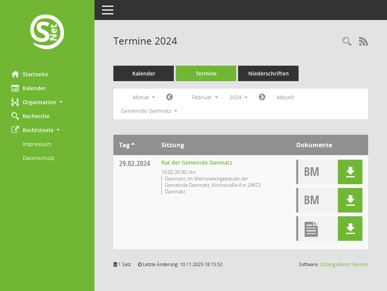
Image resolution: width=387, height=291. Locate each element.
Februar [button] (205, 97)
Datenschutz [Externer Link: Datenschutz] (38, 158)
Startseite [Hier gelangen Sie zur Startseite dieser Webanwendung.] (29, 74)
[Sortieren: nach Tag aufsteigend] (133, 145)
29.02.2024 (134, 163)
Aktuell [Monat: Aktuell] (285, 97)
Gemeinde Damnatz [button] (149, 110)
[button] (47, 102)
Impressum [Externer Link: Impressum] (37, 144)
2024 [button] (238, 97)
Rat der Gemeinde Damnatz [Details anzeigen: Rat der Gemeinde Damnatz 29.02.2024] (196, 162)
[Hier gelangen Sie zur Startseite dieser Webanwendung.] (47, 32)
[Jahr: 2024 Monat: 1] (169, 97)
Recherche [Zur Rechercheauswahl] (30, 116)
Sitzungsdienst (344, 264)
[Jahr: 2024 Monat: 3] (262, 97)
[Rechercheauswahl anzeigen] (347, 41)
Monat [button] (144, 97)
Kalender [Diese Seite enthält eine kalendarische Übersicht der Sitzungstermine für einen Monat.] (28, 88)
